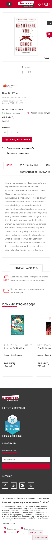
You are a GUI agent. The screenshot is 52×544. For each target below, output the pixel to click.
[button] (26, 148)
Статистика (29, 529)
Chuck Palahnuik (16, 110)
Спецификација (29, 165)
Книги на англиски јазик (14, 97)
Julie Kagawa (16, 355)
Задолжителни (13, 529)
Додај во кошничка (20, 139)
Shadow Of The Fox (14, 348)
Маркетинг (11, 533)
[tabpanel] (26, 36)
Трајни (23, 533)
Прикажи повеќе (8, 523)
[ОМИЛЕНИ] (39, 3)
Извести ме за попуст (40, 113)
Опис (9, 165)
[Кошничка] (46, 3)
